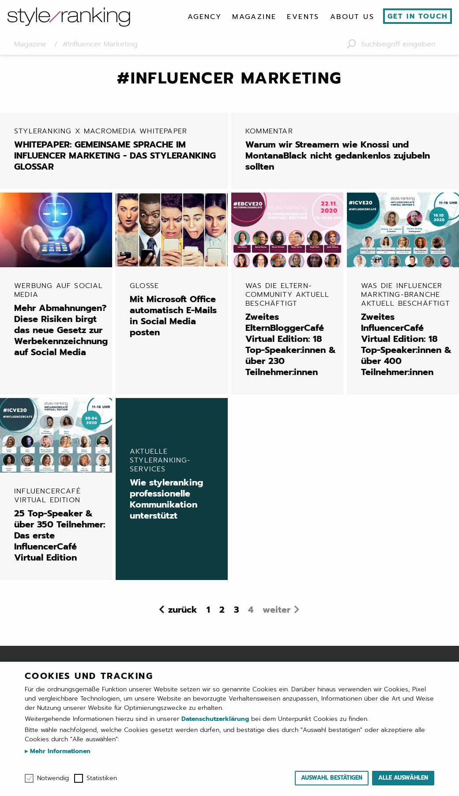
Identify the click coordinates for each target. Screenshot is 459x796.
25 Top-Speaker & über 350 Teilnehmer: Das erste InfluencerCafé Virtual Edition (59, 525)
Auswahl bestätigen (331, 777)
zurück (182, 609)
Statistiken (102, 778)
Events (303, 16)
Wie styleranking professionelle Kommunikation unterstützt (172, 484)
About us (352, 16)
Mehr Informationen (59, 751)
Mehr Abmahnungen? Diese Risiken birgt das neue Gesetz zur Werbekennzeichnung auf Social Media (61, 319)
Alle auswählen (403, 777)
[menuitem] (204, 16)
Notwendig (53, 778)
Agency (205, 16)
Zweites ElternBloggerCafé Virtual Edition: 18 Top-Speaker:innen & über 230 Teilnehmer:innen (290, 329)
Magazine (254, 16)
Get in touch (418, 16)
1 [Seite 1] (208, 609)
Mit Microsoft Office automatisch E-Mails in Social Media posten (175, 309)
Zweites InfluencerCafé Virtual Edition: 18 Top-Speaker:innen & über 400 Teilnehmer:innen (406, 329)
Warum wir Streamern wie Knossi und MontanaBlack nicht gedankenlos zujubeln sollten (348, 149)
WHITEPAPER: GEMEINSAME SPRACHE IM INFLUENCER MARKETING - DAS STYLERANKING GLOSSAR (117, 149)
